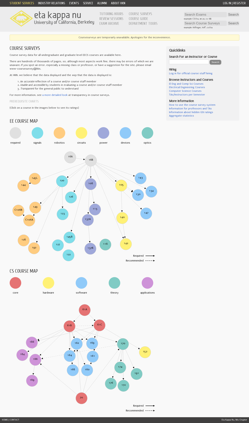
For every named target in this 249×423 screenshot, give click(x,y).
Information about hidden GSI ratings (191, 112)
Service (88, 3)
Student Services (22, 3)
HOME (5, 420)
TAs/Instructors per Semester (187, 94)
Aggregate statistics (181, 115)
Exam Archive (109, 23)
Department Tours (143, 23)
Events (74, 3)
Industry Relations (51, 3)
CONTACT (14, 420)
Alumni (102, 3)
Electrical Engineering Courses (187, 87)
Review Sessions (111, 19)
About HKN (118, 3)
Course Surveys (140, 14)
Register (239, 3)
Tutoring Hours (111, 14)
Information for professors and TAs (190, 108)
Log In (227, 3)
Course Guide (138, 19)
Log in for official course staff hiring (191, 73)
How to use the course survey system (192, 104)
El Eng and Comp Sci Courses (186, 83)
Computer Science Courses (185, 91)
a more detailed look (55, 95)
